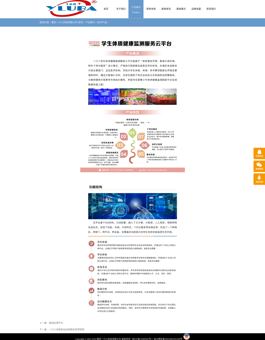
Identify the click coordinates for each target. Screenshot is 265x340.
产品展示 (90, 22)
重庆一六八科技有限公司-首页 (67, 22)
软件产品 (102, 22)
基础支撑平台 (56, 323)
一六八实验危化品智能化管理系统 (67, 329)
